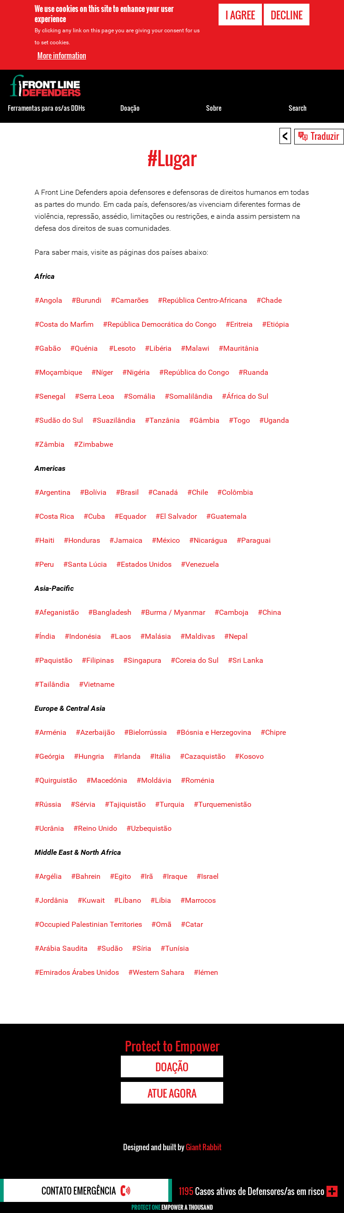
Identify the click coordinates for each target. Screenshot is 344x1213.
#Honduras (82, 540)
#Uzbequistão (149, 828)
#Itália (160, 756)
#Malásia (155, 636)
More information (61, 55)
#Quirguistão (56, 780)
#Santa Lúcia (85, 564)
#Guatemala (226, 516)
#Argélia (48, 876)
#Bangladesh (109, 612)
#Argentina (53, 492)
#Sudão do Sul (59, 420)
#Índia (45, 636)
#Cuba (94, 516)
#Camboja (231, 612)
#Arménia (50, 732)
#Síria (141, 948)
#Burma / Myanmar (173, 612)
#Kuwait (91, 900)
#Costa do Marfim (64, 324)
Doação (130, 108)
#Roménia (197, 780)
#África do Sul (240, 396)
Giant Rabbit (203, 1147)
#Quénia (84, 348)
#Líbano (127, 900)
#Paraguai (254, 540)
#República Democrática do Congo (159, 324)
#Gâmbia (204, 420)
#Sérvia (83, 804)
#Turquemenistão (222, 804)
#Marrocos (198, 900)
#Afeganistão (57, 612)
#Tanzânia (162, 420)
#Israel (207, 876)
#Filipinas (93, 660)
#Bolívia (93, 492)
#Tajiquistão (125, 804)
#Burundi (86, 300)
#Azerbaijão (95, 732)
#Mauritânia (239, 348)
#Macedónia (106, 780)
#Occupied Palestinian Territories (88, 924)
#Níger (106, 372)
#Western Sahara (156, 972)
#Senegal (50, 396)
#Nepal (236, 636)
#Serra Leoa (89, 396)
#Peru (44, 564)
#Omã (161, 924)
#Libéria (158, 348)
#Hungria (89, 756)
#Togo (239, 420)
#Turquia (169, 804)
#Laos (120, 636)
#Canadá (163, 492)
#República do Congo (194, 372)
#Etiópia (275, 324)
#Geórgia (50, 756)
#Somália (134, 396)
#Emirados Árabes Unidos (77, 972)
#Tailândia (52, 684)
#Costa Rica (54, 516)
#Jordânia (51, 900)
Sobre (213, 108)
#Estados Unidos (144, 564)
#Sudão (111, 948)
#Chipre (273, 732)
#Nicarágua (208, 540)
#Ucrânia (49, 828)
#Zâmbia (50, 444)
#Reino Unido (95, 828)
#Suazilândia (114, 420)
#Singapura (142, 660)
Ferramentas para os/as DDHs (46, 108)
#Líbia (160, 900)
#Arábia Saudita (62, 948)
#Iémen (206, 972)
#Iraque (174, 876)
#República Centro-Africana (202, 300)
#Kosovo (249, 756)
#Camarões (129, 300)
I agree (240, 14)
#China (269, 612)
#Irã (146, 876)
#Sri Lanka (245, 660)
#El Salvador (176, 516)
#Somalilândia (189, 396)
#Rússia (48, 804)
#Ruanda (252, 372)
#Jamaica (125, 540)
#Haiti (44, 540)
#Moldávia (154, 780)
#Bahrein (86, 876)
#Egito (120, 876)
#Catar (192, 924)
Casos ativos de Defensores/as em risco (251, 1191)
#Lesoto (122, 348)
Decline (286, 14)
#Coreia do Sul (195, 660)
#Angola (48, 300)
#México (166, 540)
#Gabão (48, 348)
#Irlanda (127, 756)
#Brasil (128, 492)
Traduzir (325, 135)
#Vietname (96, 684)
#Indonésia (83, 636)
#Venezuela (200, 564)
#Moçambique (58, 372)
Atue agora (172, 1093)
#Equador (130, 516)
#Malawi (195, 348)
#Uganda (274, 420)
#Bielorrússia (145, 732)
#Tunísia (174, 948)
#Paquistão (53, 660)
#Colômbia (235, 492)
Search (298, 108)
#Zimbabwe (93, 444)
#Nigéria (136, 372)
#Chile (197, 492)
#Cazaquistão (202, 756)
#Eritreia (239, 324)
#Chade (269, 300)
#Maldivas (197, 636)
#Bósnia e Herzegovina (213, 732)
